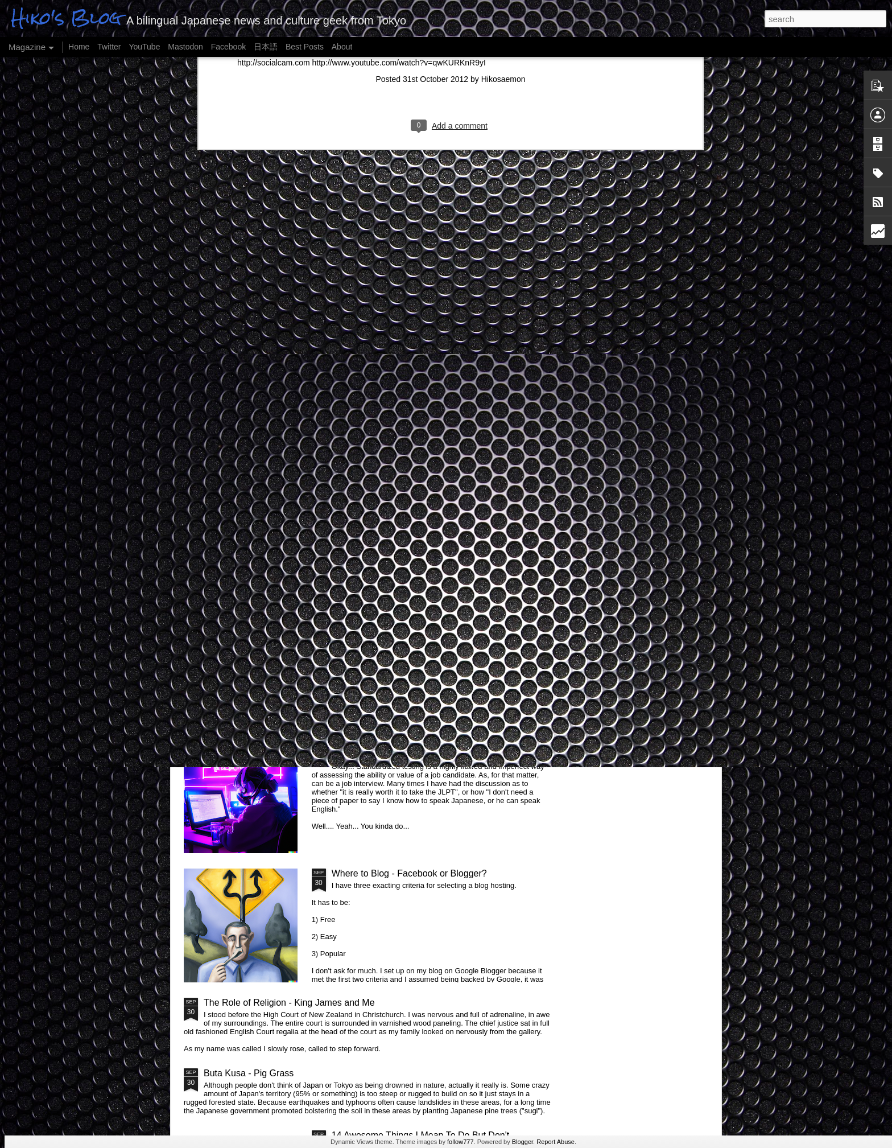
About (342, 46)
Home (78, 46)
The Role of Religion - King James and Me (289, 1002)
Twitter (109, 46)
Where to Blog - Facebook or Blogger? (409, 873)
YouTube (144, 46)
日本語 (266, 46)
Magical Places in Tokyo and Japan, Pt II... (417, 615)
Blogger (522, 1141)
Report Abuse (555, 1141)
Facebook (228, 46)
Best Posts (305, 46)
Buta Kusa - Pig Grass (249, 1073)
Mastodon (185, 46)
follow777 (460, 1141)
